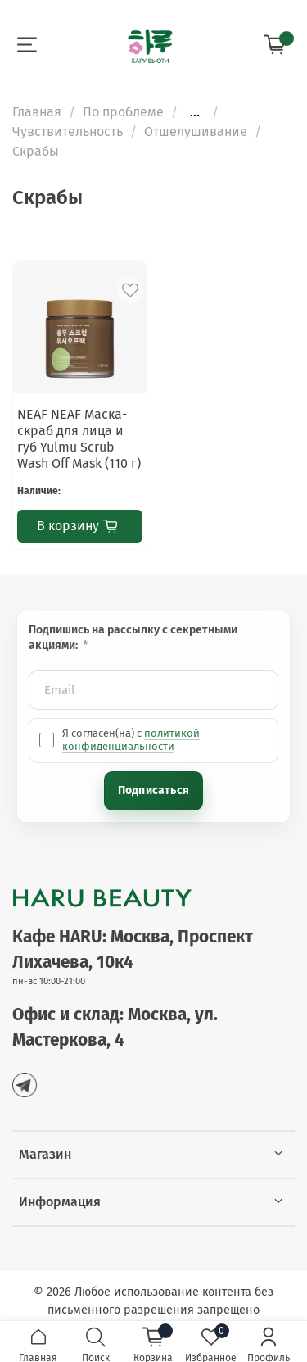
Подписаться (153, 790)
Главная (36, 112)
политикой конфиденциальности (131, 739)
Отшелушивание (195, 131)
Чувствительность (67, 131)
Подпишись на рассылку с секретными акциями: (133, 637)
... (195, 112)
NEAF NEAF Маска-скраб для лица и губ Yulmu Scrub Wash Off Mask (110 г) (79, 438)
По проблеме (123, 112)
